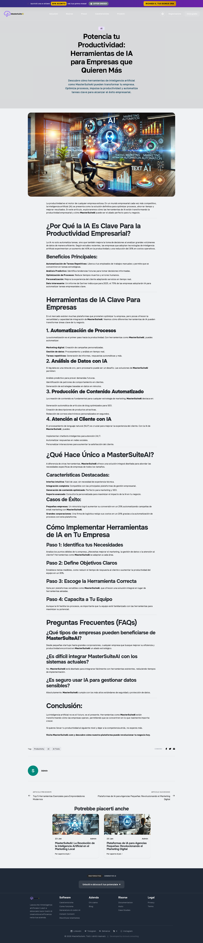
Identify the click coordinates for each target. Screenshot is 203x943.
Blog (91, 905)
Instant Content (67, 913)
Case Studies (124, 909)
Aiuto (120, 905)
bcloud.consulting (131, 935)
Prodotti (121, 14)
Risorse (69, 14)
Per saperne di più (63, 853)
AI (48, 748)
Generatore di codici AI (69, 909)
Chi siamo (93, 901)
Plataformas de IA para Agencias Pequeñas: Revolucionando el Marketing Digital (127, 845)
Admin (44, 769)
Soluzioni (53, 14)
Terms (151, 905)
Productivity (39, 748)
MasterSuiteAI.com (63, 734)
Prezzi (84, 14)
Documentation (125, 901)
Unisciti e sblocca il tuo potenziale (102, 883)
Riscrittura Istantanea (69, 917)
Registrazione (174, 14)
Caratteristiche (102, 14)
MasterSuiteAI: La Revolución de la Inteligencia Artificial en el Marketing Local (75, 845)
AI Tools (56, 748)
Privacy (151, 901)
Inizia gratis (192, 14)
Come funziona (66, 905)
